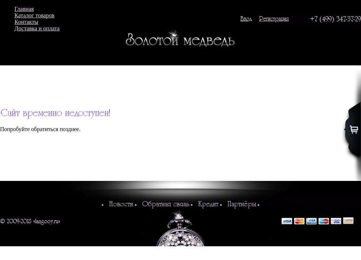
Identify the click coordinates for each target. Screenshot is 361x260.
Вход (246, 18)
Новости (121, 204)
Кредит (208, 204)
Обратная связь (165, 204)
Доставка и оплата (37, 28)
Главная (24, 9)
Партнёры (241, 204)
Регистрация (274, 18)
